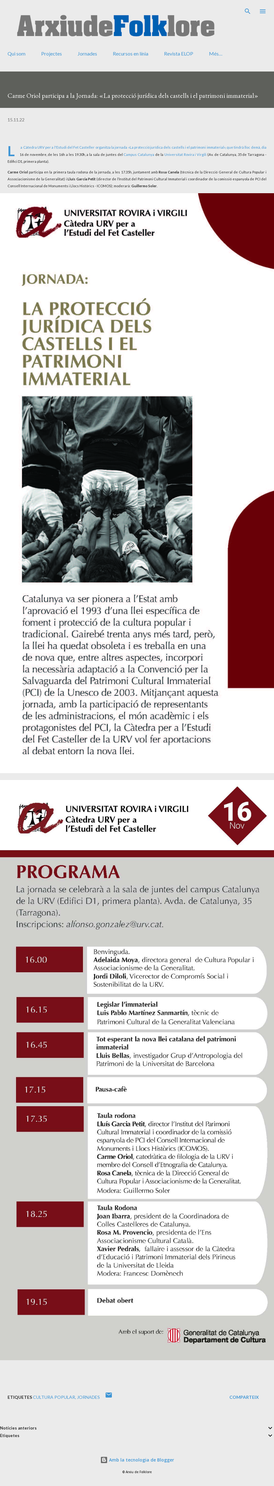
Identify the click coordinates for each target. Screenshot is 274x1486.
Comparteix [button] (244, 1397)
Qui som (16, 53)
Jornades (87, 53)
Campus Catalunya (138, 154)
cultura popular (54, 1397)
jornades (88, 1397)
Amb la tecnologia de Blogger (137, 1460)
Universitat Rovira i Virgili (185, 154)
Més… (215, 53)
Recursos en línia (130, 53)
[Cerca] (247, 11)
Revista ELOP (178, 53)
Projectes (51, 53)
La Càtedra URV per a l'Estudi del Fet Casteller (57, 147)
